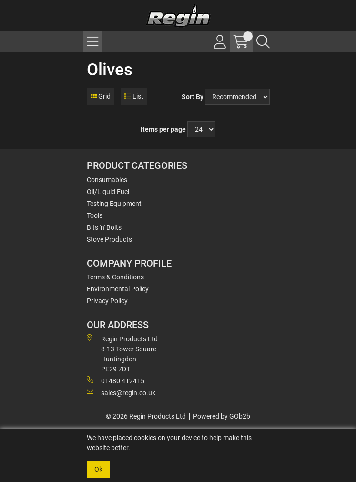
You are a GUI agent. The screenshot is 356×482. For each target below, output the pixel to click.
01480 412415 (115, 380)
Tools (94, 215)
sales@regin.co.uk (121, 392)
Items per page (163, 129)
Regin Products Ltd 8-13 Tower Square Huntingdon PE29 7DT (122, 353)
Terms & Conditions (115, 277)
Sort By (192, 97)
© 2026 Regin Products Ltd (146, 416)
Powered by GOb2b (221, 416)
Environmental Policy (118, 289)
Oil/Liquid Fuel (108, 191)
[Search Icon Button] (263, 41)
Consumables (107, 180)
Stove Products (109, 239)
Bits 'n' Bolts (104, 227)
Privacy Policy (107, 301)
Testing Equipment (114, 203)
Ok (98, 469)
